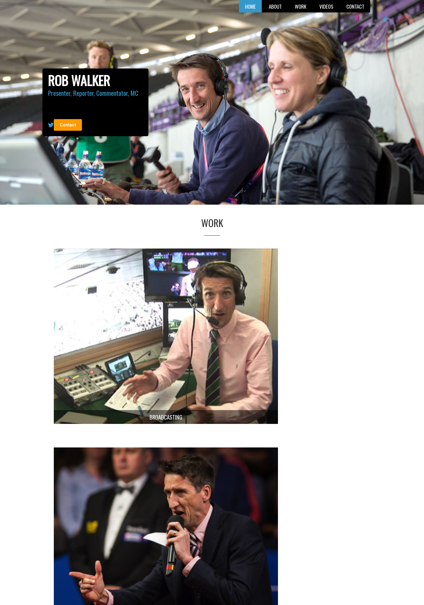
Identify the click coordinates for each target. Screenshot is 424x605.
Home (250, 6)
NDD (274, 594)
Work (300, 6)
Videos (326, 6)
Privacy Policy (235, 594)
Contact (355, 6)
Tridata (263, 594)
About (275, 6)
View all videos (210, 483)
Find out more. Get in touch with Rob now (212, 565)
